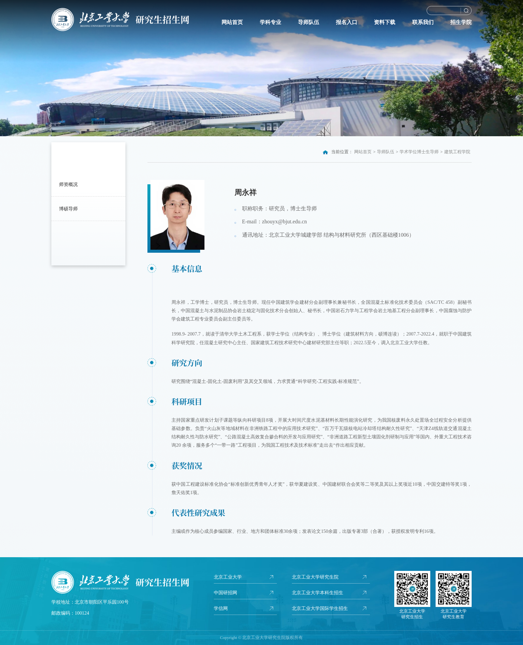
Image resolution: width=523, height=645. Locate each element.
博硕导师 (68, 208)
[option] (261, 68)
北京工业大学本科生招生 (317, 592)
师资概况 (68, 184)
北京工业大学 (228, 577)
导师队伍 (308, 22)
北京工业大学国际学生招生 (320, 608)
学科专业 (270, 22)
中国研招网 (225, 592)
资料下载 (384, 22)
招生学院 (461, 22)
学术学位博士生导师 (419, 152)
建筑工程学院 (457, 152)
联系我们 (423, 22)
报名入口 (346, 22)
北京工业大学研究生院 (315, 577)
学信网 (221, 608)
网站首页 (232, 22)
